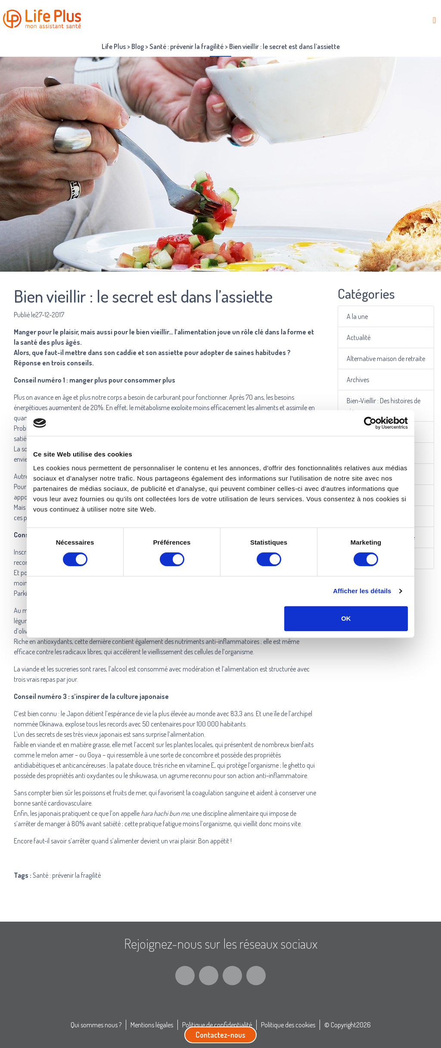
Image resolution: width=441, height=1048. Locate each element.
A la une (358, 316)
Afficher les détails (362, 590)
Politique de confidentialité (217, 1024)
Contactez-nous (220, 1034)
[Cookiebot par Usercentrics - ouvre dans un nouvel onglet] (370, 423)
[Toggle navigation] (434, 20)
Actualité (359, 337)
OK (346, 618)
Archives (359, 379)
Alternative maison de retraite (386, 358)
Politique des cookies (288, 1024)
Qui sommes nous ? (96, 1024)
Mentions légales (151, 1024)
